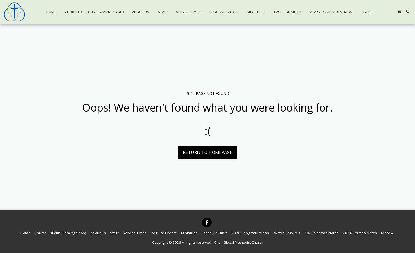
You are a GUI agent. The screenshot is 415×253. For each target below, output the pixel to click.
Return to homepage (207, 152)
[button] (384, 12)
